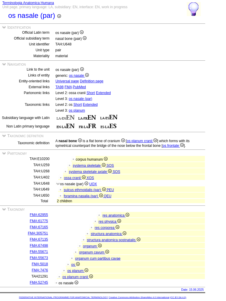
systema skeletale (89, 166)
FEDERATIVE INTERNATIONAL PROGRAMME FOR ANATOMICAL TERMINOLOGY (63, 297)
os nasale (79, 76)
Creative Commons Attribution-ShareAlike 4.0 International (138, 297)
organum (92, 246)
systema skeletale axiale (91, 172)
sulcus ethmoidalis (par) (85, 190)
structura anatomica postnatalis (113, 240)
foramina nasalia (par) (83, 196)
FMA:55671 (39, 252)
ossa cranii (75, 178)
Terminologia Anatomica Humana (28, 3)
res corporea (107, 228)
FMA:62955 (39, 215)
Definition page (91, 81)
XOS (90, 178)
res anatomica (116, 215)
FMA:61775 (39, 221)
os (75, 265)
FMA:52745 (39, 282)
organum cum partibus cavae (97, 258)
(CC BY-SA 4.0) (178, 297)
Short (90, 93)
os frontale (173, 146)
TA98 (59, 87)
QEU (107, 196)
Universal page (67, 81)
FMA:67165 (39, 227)
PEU (110, 190)
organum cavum (94, 252)
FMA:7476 (40, 270)
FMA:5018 (40, 264)
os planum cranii (142, 141)
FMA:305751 (38, 233)
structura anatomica (109, 234)
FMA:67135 (39, 239)
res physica (109, 222)
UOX (93, 184)
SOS (110, 166)
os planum (77, 110)
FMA (68, 87)
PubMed (79, 87)
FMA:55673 (39, 258)
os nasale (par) (80, 99)
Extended (103, 93)
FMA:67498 (39, 246)
